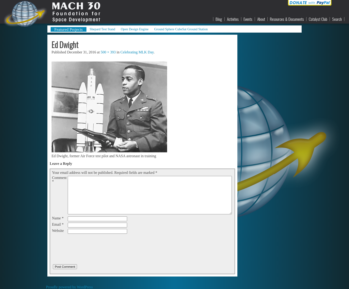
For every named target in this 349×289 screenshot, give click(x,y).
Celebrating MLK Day (137, 52)
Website (58, 231)
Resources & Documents (287, 19)
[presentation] (87, 244)
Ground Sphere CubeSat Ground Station (181, 29)
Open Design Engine (135, 29)
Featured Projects (68, 29)
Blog (219, 19)
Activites (233, 19)
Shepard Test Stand (102, 29)
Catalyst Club (318, 19)
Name (58, 218)
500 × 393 (108, 52)
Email (58, 224)
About (261, 19)
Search (337, 19)
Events (248, 19)
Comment (59, 179)
